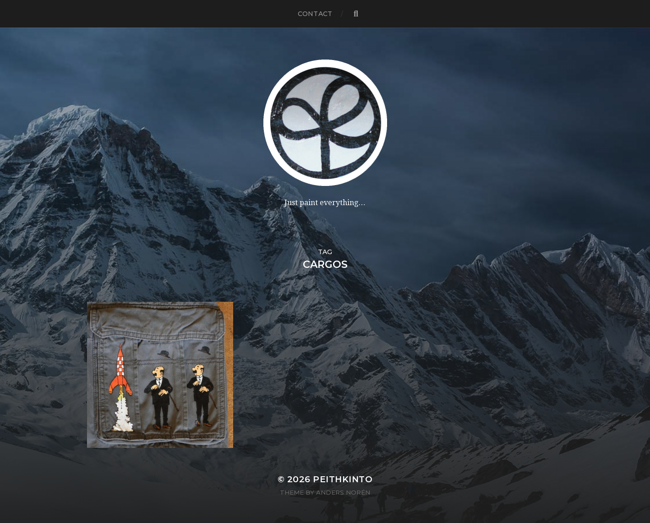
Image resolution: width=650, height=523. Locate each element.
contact (315, 14)
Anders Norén (343, 492)
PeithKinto (342, 479)
